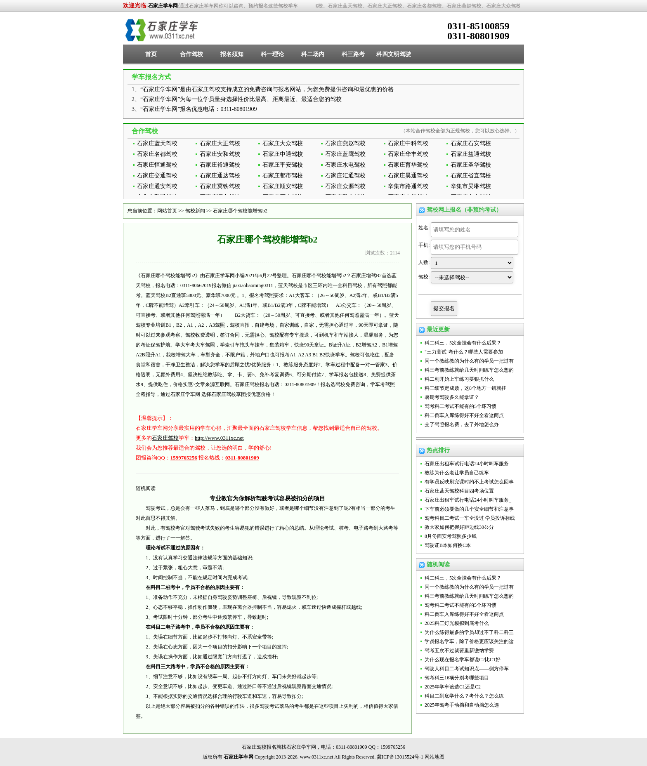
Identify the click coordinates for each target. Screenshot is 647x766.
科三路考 (353, 54)
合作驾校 (191, 54)
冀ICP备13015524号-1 (400, 757)
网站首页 (167, 211)
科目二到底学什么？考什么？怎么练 (464, 696)
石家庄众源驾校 (345, 186)
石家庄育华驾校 (408, 165)
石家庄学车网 (163, 6)
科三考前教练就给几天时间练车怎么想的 (469, 370)
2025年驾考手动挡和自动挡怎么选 (462, 705)
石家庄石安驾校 (471, 143)
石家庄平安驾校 (282, 165)
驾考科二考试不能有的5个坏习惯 (460, 406)
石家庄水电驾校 (345, 165)
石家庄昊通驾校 (408, 175)
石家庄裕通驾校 (220, 165)
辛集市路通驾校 (408, 186)
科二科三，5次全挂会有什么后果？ (463, 343)
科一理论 (272, 54)
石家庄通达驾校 (220, 175)
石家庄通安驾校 (157, 186)
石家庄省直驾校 (471, 175)
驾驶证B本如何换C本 (448, 545)
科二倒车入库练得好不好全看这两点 (464, 415)
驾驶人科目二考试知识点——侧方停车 (467, 669)
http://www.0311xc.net (219, 438)
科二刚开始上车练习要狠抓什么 (459, 379)
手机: (424, 245)
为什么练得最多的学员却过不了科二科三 (469, 632)
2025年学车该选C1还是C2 (453, 687)
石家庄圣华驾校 (471, 165)
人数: (424, 262)
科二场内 (312, 54)
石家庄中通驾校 (282, 154)
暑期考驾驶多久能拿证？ (452, 397)
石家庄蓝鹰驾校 (345, 154)
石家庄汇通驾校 (345, 175)
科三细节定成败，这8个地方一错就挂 (465, 388)
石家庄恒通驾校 (157, 165)
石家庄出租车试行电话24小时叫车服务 (467, 464)
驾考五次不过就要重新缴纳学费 (459, 650)
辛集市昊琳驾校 (471, 186)
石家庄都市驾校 (282, 175)
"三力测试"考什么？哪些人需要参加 (464, 352)
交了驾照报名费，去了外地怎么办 (462, 424)
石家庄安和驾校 (220, 154)
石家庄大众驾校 (282, 143)
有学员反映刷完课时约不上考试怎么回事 (469, 482)
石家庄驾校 (165, 438)
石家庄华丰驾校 (408, 154)
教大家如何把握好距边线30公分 (459, 527)
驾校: (424, 277)
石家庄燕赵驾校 (345, 143)
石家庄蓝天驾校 (157, 143)
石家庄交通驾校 (157, 175)
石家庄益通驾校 (471, 154)
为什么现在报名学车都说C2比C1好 (463, 659)
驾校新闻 (195, 211)
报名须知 (231, 54)
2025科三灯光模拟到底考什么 (457, 623)
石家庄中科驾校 (408, 143)
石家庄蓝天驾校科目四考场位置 (459, 491)
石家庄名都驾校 (157, 154)
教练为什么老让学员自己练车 (457, 473)
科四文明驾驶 (393, 54)
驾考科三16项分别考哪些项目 (457, 678)
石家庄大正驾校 (220, 143)
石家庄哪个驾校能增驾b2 (240, 211)
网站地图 (434, 757)
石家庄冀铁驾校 (220, 186)
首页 (151, 54)
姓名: (424, 228)
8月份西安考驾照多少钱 (451, 536)
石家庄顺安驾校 (282, 186)
